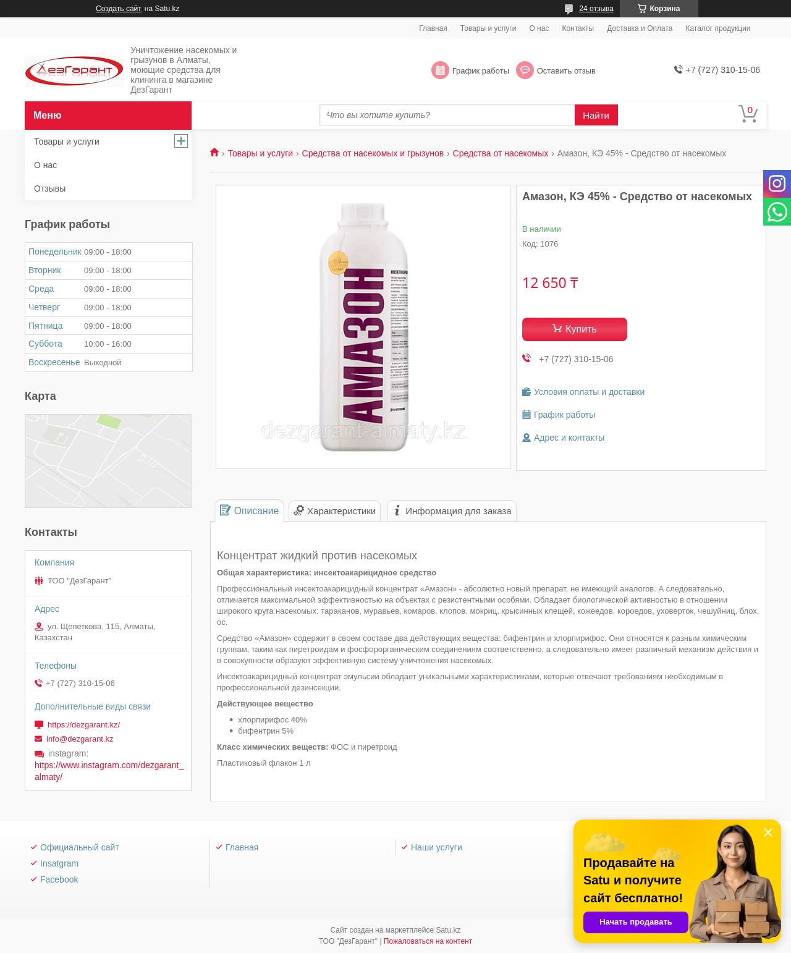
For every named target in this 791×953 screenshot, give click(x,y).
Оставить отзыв (566, 70)
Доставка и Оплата (639, 28)
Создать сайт (119, 8)
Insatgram (59, 863)
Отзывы (50, 188)
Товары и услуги (488, 28)
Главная (433, 28)
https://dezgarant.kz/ (84, 724)
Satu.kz (448, 930)
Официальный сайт (79, 847)
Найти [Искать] (596, 115)
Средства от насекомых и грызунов (373, 153)
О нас (539, 28)
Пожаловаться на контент (428, 941)
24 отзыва (596, 8)
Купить (581, 329)
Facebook (59, 879)
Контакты (578, 28)
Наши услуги (436, 847)
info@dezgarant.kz (80, 738)
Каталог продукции (717, 28)
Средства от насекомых (501, 153)
